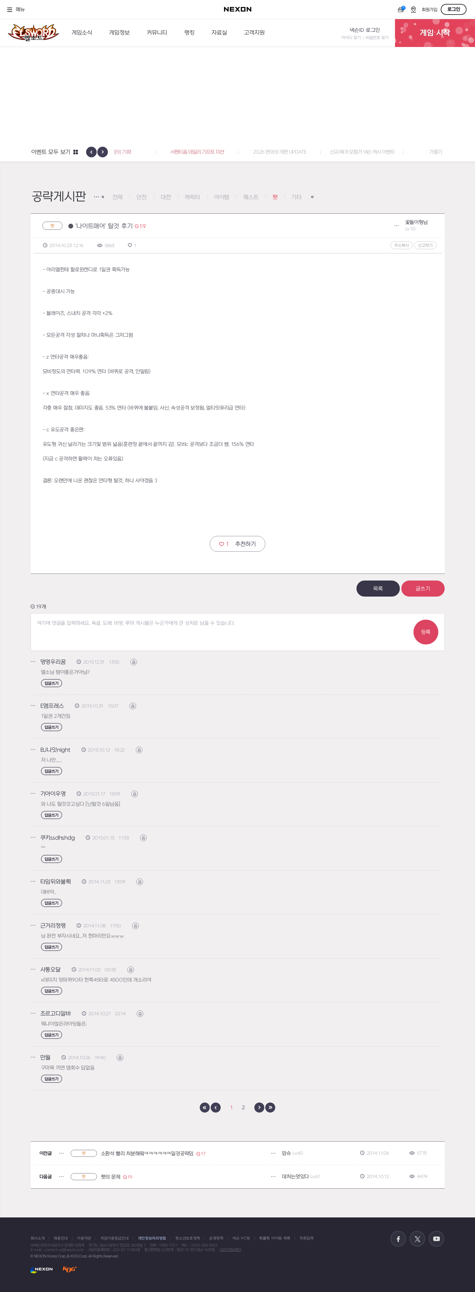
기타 (296, 197)
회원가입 (429, 9)
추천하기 (237, 544)
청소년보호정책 (187, 1238)
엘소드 (31, 33)
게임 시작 (435, 33)
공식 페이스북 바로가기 (398, 1239)
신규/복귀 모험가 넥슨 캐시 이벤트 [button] (402, 152)
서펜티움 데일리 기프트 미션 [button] (237, 152)
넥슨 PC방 (241, 1238)
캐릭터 (192, 197)
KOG (69, 1270)
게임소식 (82, 33)
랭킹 (189, 33)
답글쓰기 (52, 683)
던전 (141, 197)
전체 (117, 197)
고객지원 (254, 33)
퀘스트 (250, 197)
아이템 (221, 197)
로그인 (453, 9)
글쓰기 (423, 589)
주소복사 (401, 245)
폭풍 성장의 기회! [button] (155, 152)
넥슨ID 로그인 (365, 30)
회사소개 (38, 1238)
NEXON (42, 1270)
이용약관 (84, 1238)
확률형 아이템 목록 (274, 1238)
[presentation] (91, 152)
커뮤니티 (157, 33)
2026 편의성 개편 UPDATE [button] (319, 152)
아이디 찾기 (351, 37)
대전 (166, 197)
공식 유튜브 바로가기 (436, 1239)
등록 (426, 632)
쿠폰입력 (306, 1238)
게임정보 (119, 33)
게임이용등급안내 (114, 1238)
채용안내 (61, 1238)
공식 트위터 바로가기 (417, 1239)
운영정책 (216, 1238)
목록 (378, 589)
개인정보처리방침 (152, 1238)
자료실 (219, 33)
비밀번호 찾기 (377, 37)
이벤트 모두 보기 (50, 152)
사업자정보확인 (230, 1250)
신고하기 (425, 245)
